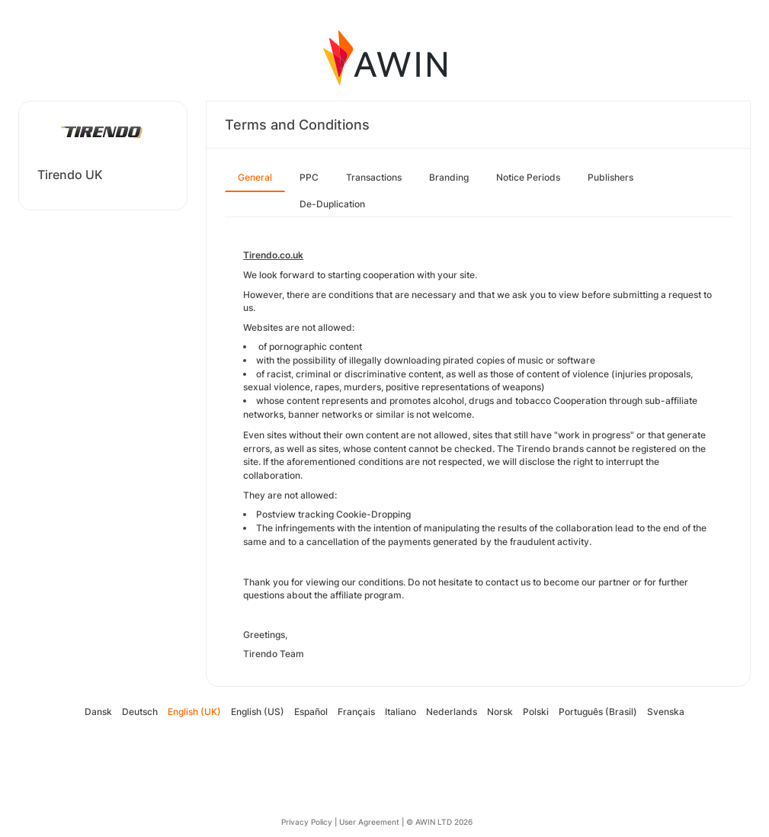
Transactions (374, 177)
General (255, 177)
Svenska (665, 711)
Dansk (98, 711)
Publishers (610, 177)
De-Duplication (332, 204)
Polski (536, 711)
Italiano (400, 711)
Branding (449, 177)
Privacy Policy (306, 821)
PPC (309, 177)
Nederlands (451, 711)
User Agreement (369, 821)
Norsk (500, 711)
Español (311, 711)
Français (356, 711)
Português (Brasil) (598, 711)
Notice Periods (528, 177)
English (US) (257, 711)
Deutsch (140, 711)
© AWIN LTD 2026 (439, 821)
